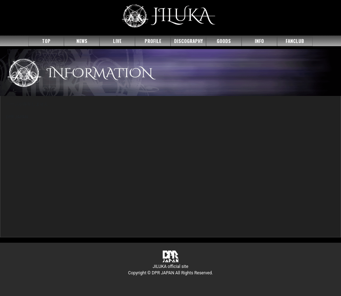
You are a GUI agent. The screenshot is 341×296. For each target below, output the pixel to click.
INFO (259, 40)
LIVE (117, 40)
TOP (46, 40)
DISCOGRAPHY (188, 40)
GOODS (224, 40)
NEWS (81, 40)
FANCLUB (295, 40)
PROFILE (153, 40)
